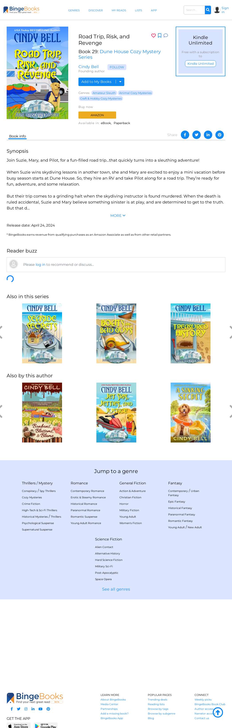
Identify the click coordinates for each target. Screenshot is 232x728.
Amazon (97, 115)
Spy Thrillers (48, 491)
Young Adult (127, 516)
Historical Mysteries (35, 516)
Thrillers (29, 483)
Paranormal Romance (85, 510)
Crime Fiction (31, 503)
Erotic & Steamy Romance (88, 497)
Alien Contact (104, 547)
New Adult (195, 527)
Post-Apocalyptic (106, 572)
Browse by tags (158, 708)
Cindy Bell (88, 66)
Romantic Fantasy (180, 521)
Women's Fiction (130, 523)
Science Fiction (108, 539)
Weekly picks (203, 699)
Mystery (46, 483)
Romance (79, 483)
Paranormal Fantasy (181, 514)
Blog (151, 718)
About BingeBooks (113, 699)
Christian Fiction (130, 497)
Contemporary (178, 491)
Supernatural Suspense (37, 529)
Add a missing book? (115, 713)
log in (40, 264)
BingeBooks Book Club (210, 704)
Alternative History (107, 553)
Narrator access (205, 713)
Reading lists (156, 704)
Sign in (225, 10)
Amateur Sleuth (104, 93)
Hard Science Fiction (109, 560)
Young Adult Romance (86, 523)
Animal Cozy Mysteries (135, 93)
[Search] (208, 10)
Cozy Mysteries (32, 497)
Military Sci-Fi (104, 566)
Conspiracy (29, 491)
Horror (124, 503)
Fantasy (175, 483)
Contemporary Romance (87, 491)
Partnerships (109, 708)
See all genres (116, 589)
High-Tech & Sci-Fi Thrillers (39, 510)
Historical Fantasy (180, 508)
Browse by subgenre (161, 713)
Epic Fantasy (176, 501)
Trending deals (157, 699)
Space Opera (103, 579)
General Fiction (132, 483)
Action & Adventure (132, 491)
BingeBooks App (112, 718)
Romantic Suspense (84, 516)
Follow (117, 67)
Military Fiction (129, 510)
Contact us (202, 718)
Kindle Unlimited (200, 64)
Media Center (109, 704)
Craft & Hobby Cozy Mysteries (101, 98)
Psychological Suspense (38, 523)
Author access (204, 708)
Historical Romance (84, 503)
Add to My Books (101, 82)
